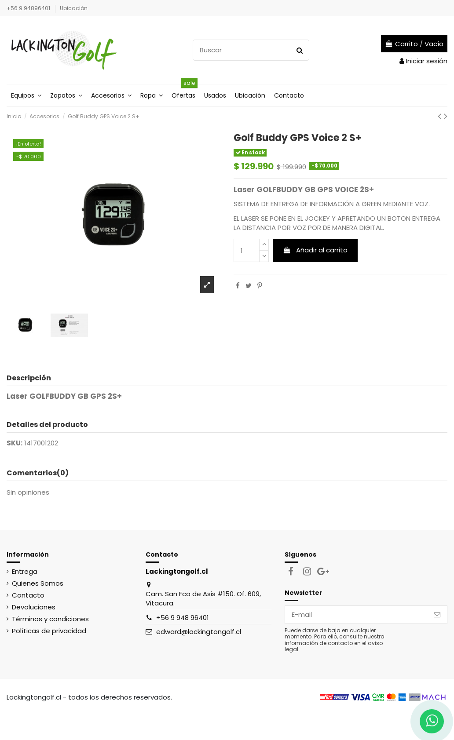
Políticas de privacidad (49, 630)
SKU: (14, 443)
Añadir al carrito (315, 250)
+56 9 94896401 (29, 8)
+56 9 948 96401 (182, 617)
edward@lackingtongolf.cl (198, 631)
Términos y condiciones (50, 618)
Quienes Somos (37, 583)
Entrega (24, 571)
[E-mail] (356, 615)
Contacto (28, 595)
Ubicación (74, 8)
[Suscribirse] (437, 615)
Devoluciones (33, 607)
